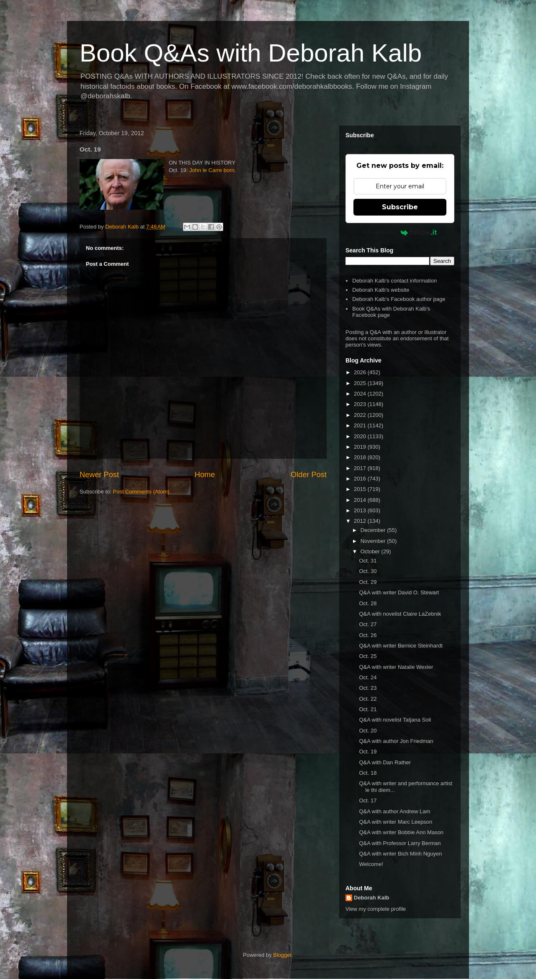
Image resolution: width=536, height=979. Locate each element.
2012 (361, 521)
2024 (361, 394)
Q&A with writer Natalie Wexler (396, 667)
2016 (361, 478)
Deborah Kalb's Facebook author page (398, 299)
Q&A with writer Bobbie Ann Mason (401, 832)
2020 (361, 436)
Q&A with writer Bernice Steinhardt (400, 645)
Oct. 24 (367, 677)
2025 (361, 383)
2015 (361, 489)
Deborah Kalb (371, 897)
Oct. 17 (367, 800)
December (374, 530)
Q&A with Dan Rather (385, 762)
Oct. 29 (367, 582)
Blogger (282, 955)
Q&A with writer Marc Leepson (395, 822)
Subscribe (400, 207)
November (374, 541)
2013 (361, 510)
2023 (361, 404)
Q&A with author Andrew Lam (394, 811)
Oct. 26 (367, 635)
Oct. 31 (367, 561)
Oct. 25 (367, 656)
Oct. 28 (367, 603)
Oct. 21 (367, 709)
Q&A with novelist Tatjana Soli (395, 720)
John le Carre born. (212, 170)
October (371, 551)
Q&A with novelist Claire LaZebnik (400, 614)
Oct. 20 (367, 730)
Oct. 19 (367, 751)
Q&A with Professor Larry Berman (400, 843)
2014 (361, 500)
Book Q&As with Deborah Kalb (251, 53)
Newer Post (99, 474)
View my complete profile (375, 909)
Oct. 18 (367, 773)
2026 (361, 372)
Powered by (400, 232)
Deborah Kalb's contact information (394, 281)
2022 (361, 415)
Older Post (309, 474)
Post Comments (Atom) (141, 491)
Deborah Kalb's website (380, 290)
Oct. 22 (367, 699)
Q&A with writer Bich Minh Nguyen (400, 854)
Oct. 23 (367, 688)
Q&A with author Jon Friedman (396, 741)
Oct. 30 (367, 571)
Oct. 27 (367, 624)
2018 (361, 457)
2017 (361, 468)
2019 (361, 447)
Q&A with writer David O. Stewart (399, 592)
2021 (361, 425)
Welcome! (371, 864)
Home (205, 474)
